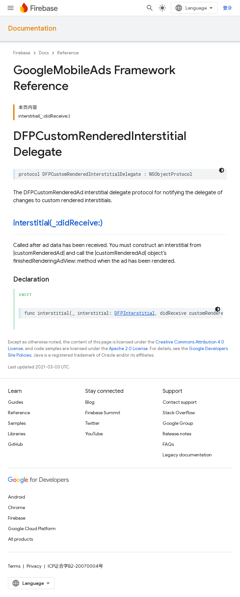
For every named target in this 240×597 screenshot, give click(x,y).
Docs (44, 53)
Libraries (16, 434)
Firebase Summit (102, 413)
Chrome (16, 507)
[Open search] (150, 8)
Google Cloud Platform (32, 528)
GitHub (15, 444)
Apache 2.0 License (128, 348)
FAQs (168, 444)
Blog (89, 402)
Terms (14, 566)
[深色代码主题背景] (221, 170)
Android (16, 497)
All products (20, 539)
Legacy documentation (187, 455)
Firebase (21, 53)
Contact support (180, 402)
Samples (17, 423)
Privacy (34, 566)
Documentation (32, 28)
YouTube (94, 434)
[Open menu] (10, 8)
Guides (15, 402)
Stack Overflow (179, 413)
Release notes (177, 434)
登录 (227, 8)
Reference (68, 53)
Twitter (92, 423)
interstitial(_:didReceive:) (58, 223)
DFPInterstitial (135, 313)
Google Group (178, 423)
